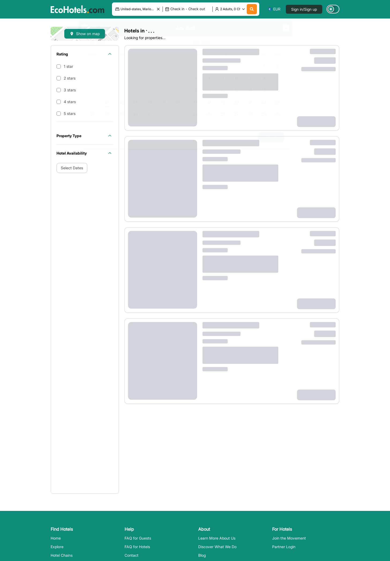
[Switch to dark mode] (333, 9)
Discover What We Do (217, 546)
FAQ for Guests (138, 538)
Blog (202, 555)
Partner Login (283, 546)
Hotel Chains (62, 555)
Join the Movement (289, 538)
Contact (131, 555)
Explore (57, 546)
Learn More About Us (216, 538)
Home (56, 538)
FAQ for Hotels (137, 546)
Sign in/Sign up (304, 9)
